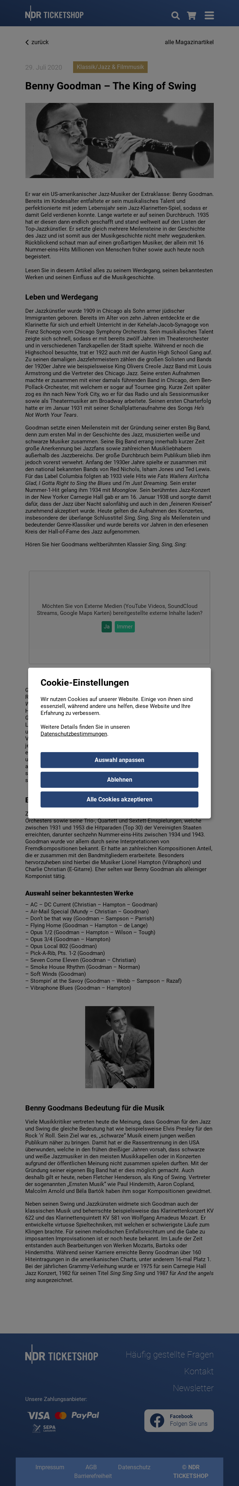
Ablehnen (119, 779)
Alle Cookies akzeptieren (119, 799)
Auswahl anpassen (119, 759)
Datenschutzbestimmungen (74, 733)
